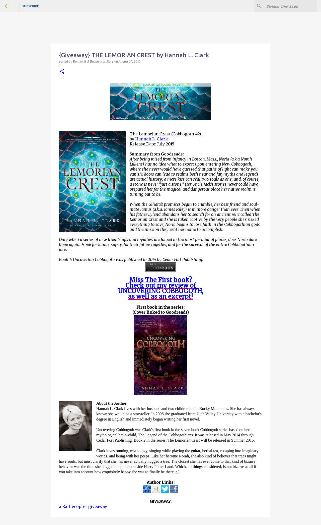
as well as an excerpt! (160, 296)
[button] (62, 71)
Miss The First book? (160, 280)
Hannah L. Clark (151, 138)
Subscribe (30, 6)
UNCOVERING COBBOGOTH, (160, 291)
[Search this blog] (290, 6)
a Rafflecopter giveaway (83, 506)
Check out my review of (160, 285)
